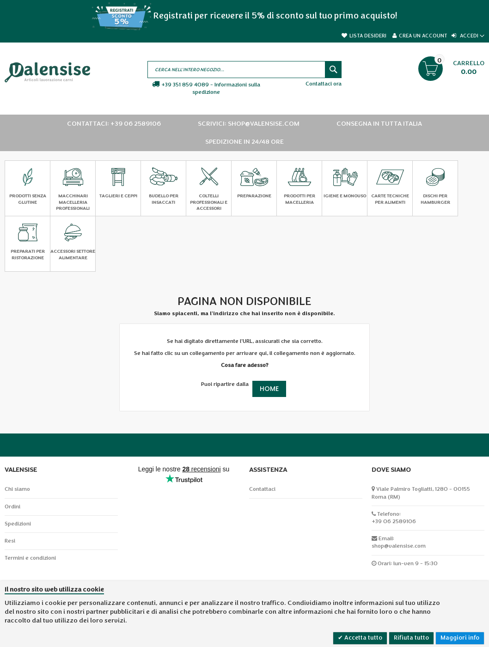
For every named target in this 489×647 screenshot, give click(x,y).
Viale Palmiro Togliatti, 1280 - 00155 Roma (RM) (421, 493)
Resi (10, 540)
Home (269, 388)
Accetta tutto (362, 637)
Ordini (12, 506)
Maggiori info (459, 637)
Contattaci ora (324, 83)
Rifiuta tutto (411, 637)
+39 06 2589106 (394, 521)
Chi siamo (17, 489)
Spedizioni (18, 523)
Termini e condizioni (30, 558)
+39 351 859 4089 (185, 84)
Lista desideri (367, 36)
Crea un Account (423, 36)
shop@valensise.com (399, 546)
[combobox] (245, 69)
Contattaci (262, 489)
